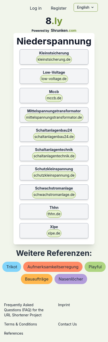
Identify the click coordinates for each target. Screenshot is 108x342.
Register (58, 8)
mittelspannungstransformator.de (54, 117)
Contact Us (67, 324)
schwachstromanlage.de (54, 194)
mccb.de (54, 98)
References (13, 333)
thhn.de (54, 214)
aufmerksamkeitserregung (52, 266)
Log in (36, 8)
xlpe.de (54, 233)
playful (95, 266)
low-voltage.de (53, 78)
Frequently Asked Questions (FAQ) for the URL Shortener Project (24, 310)
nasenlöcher (71, 279)
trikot (11, 266)
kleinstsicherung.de (53, 59)
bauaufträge (36, 279)
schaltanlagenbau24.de (54, 136)
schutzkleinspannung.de (54, 175)
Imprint (64, 305)
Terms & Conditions (20, 324)
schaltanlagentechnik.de (53, 156)
